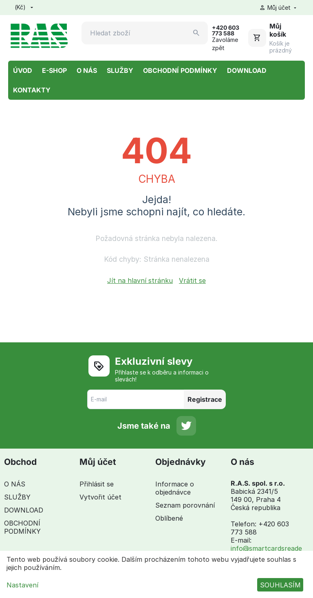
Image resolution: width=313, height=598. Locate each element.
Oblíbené (169, 518)
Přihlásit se (96, 484)
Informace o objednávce (174, 488)
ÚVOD (22, 70)
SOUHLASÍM (280, 585)
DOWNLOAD (247, 70)
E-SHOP (54, 70)
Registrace (204, 399)
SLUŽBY (120, 70)
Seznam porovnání (185, 505)
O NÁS (87, 70)
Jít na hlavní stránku (140, 280)
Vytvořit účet (100, 497)
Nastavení (22, 585)
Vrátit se (192, 280)
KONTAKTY (32, 90)
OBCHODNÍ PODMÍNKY (180, 70)
